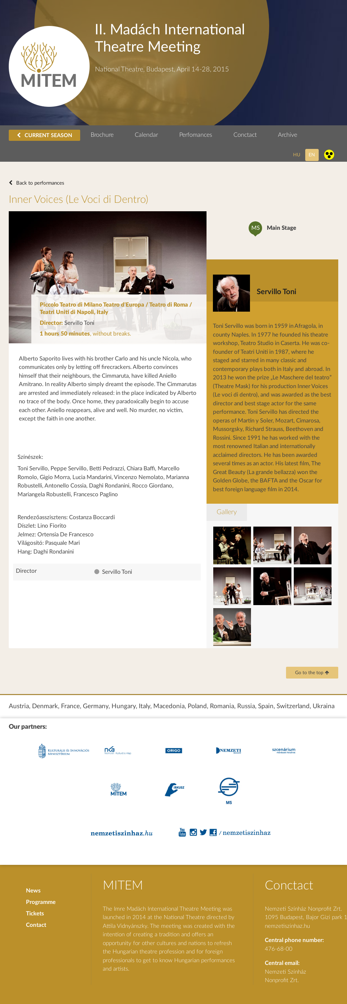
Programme (41, 902)
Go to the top (312, 672)
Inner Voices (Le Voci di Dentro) (78, 199)
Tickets (35, 913)
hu (296, 154)
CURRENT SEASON (44, 135)
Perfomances (195, 135)
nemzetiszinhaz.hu (287, 926)
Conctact (245, 135)
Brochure (102, 135)
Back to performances (39, 183)
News (33, 890)
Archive (287, 135)
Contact (36, 925)
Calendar (146, 135)
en (312, 154)
